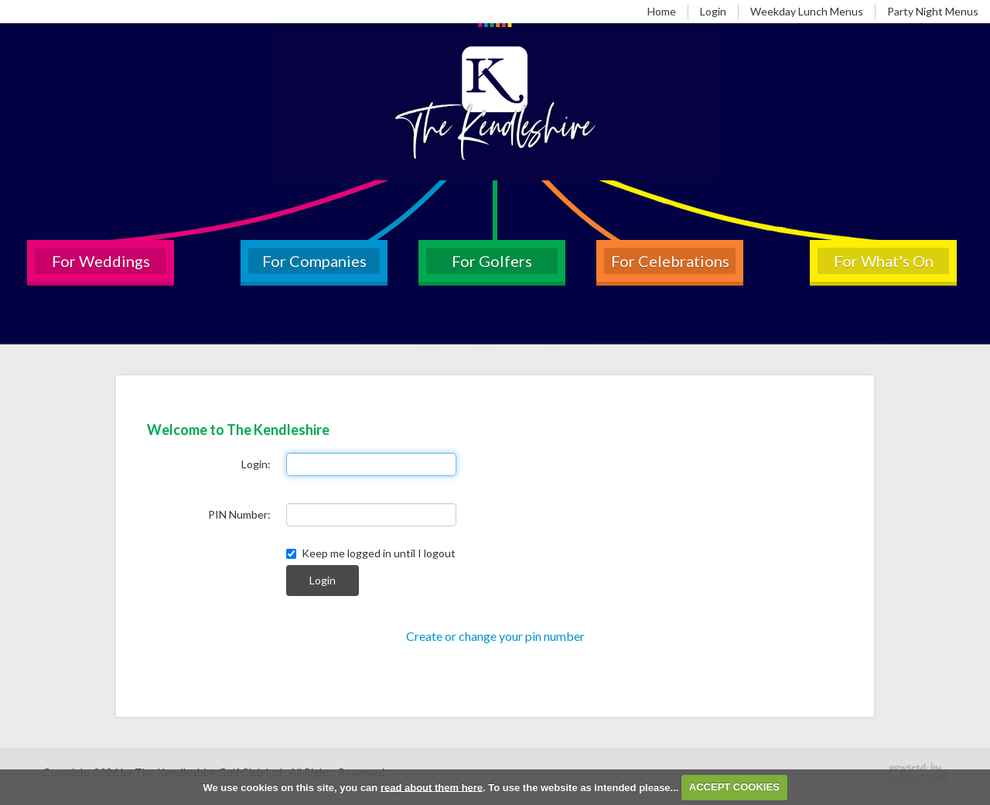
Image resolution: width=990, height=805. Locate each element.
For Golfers (492, 261)
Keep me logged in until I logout (371, 553)
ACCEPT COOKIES (734, 787)
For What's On (884, 261)
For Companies (314, 261)
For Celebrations (670, 261)
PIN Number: (239, 514)
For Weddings (101, 261)
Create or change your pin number (495, 636)
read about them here (432, 787)
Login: (256, 464)
